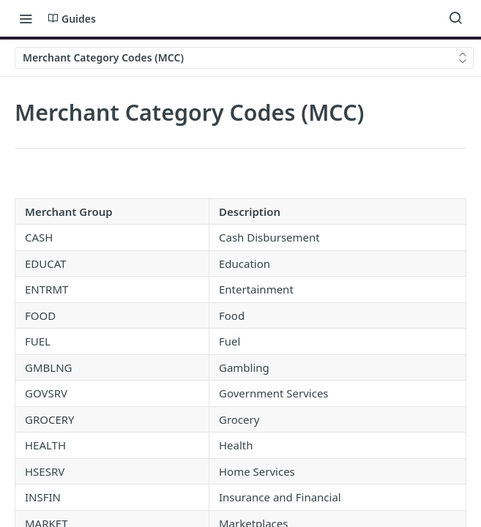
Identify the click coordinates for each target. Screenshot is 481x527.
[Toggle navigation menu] (26, 18)
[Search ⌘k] (455, 18)
